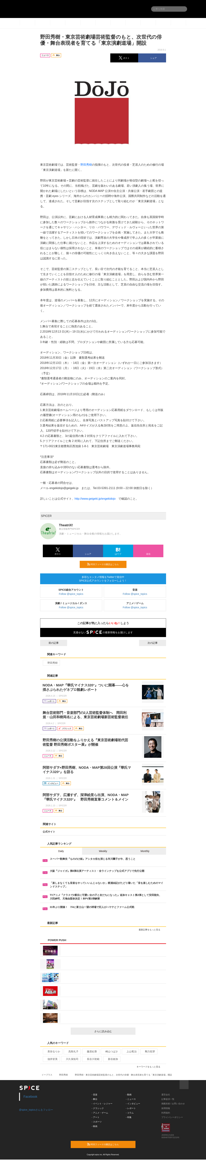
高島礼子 (71, 1051)
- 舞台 (94, 1099)
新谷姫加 (111, 1059)
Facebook (30, 1096)
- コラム (129, 1113)
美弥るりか (52, 1051)
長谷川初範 (91, 1059)
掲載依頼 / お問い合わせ (173, 1103)
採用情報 (165, 1108)
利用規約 (165, 1113)
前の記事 (50, 642)
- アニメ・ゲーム (100, 1113)
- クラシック (98, 1108)
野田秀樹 (86, 164)
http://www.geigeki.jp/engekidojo (95, 498)
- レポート (131, 1108)
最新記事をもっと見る (151, 929)
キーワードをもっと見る (150, 1067)
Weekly (103, 851)
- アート (95, 1117)
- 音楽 (94, 1094)
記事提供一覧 (167, 1099)
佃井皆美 (51, 1059)
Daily (61, 851)
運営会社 (165, 1094)
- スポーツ (96, 1122)
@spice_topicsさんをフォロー (36, 1109)
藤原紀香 (90, 1051)
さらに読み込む (113, 1031)
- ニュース (131, 1099)
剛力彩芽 (148, 1051)
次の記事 (156, 642)
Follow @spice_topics (71, 593)
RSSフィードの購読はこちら (105, 564)
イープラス (47, 1075)
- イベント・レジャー (102, 1103)
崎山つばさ (110, 1051)
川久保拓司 (70, 1059)
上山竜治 (130, 1051)
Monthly (145, 851)
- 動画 (128, 1094)
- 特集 (128, 1117)
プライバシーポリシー (172, 1117)
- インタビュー (133, 1103)
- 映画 (94, 1126)
